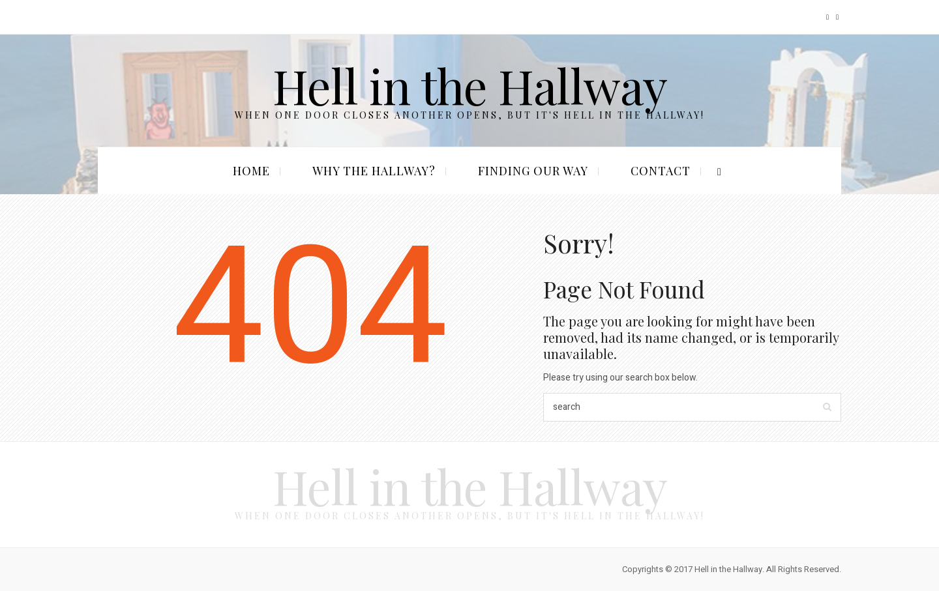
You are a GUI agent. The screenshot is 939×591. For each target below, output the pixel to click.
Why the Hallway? (374, 171)
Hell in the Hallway (470, 85)
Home (251, 171)
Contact (661, 171)
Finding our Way (533, 171)
